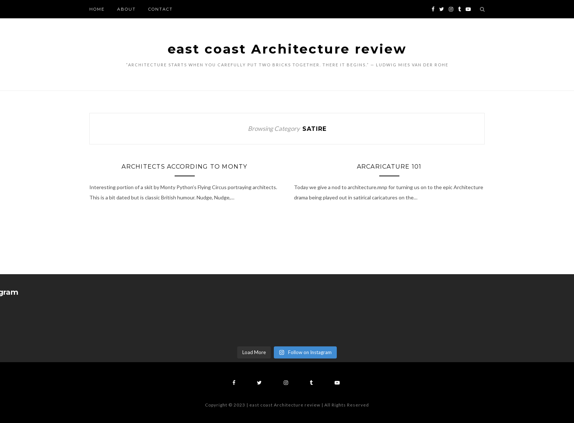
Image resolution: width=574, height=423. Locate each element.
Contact (160, 9)
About (126, 9)
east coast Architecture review (287, 49)
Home (97, 9)
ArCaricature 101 (389, 166)
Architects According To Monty (184, 166)
